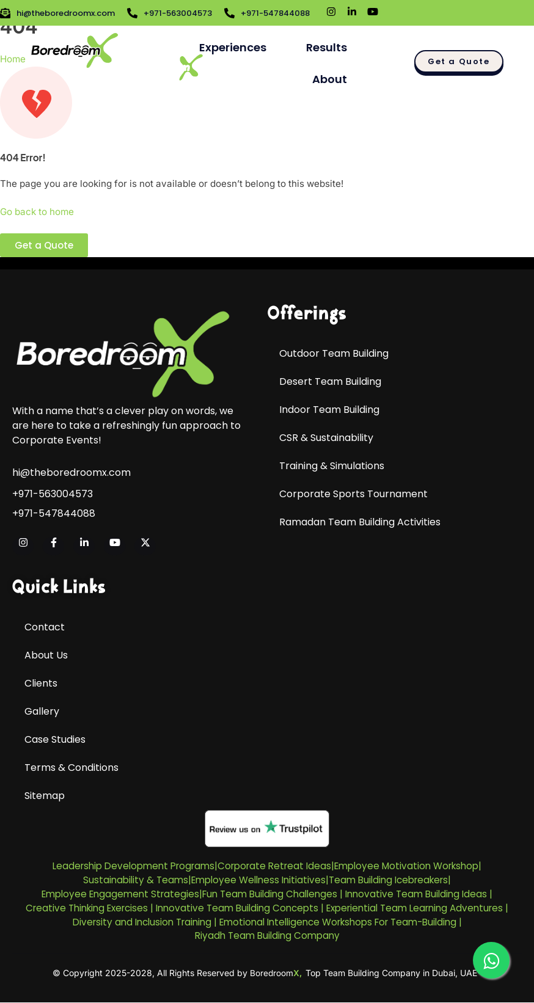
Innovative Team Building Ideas (416, 894)
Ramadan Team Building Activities (360, 522)
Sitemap (44, 796)
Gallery (41, 711)
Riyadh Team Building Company (267, 935)
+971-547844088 (53, 514)
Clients (40, 683)
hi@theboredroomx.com (71, 473)
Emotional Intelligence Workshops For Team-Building (337, 922)
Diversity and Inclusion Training (142, 922)
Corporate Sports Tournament (353, 494)
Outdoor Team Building (334, 353)
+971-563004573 (52, 494)
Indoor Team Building (329, 410)
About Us (46, 655)
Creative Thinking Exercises (87, 908)
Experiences (232, 47)
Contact (44, 627)
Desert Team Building (330, 381)
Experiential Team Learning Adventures (414, 908)
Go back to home (37, 211)
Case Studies (55, 739)
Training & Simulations (331, 466)
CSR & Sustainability (326, 438)
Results (326, 47)
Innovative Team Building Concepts (237, 908)
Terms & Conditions (71, 767)
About (329, 79)
